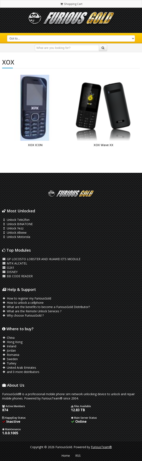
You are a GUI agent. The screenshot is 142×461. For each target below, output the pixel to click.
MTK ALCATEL (14, 263)
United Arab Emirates (19, 368)
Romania (10, 355)
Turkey (9, 363)
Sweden (10, 359)
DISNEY (10, 272)
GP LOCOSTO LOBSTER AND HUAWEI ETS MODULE (41, 259)
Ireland (9, 346)
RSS (78, 456)
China (8, 338)
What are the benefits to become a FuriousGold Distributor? (46, 307)
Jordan (9, 350)
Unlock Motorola (16, 237)
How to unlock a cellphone (23, 303)
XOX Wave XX (103, 145)
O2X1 (8, 268)
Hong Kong (12, 342)
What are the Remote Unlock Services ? (31, 311)
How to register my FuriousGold (26, 298)
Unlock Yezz (13, 228)
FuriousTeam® (101, 447)
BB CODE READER (17, 276)
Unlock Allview (14, 232)
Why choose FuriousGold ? (23, 315)
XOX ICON (35, 145)
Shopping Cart (71, 4)
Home (65, 456)
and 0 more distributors (20, 372)
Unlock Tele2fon (16, 220)
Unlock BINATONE (17, 224)
